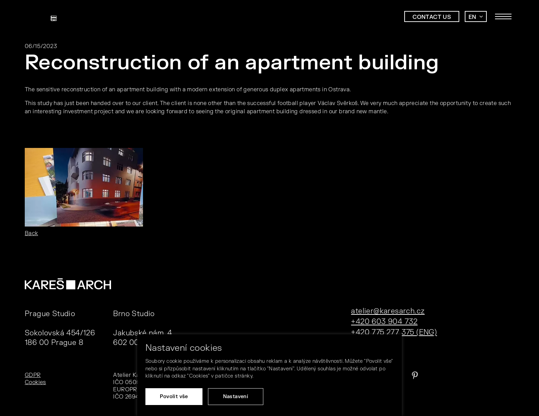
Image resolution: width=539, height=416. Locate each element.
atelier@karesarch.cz (388, 311)
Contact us (431, 17)
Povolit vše (174, 396)
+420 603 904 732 (384, 321)
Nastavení (236, 396)
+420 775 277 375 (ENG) (394, 332)
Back (31, 233)
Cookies (35, 382)
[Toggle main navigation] (503, 16)
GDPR (33, 375)
